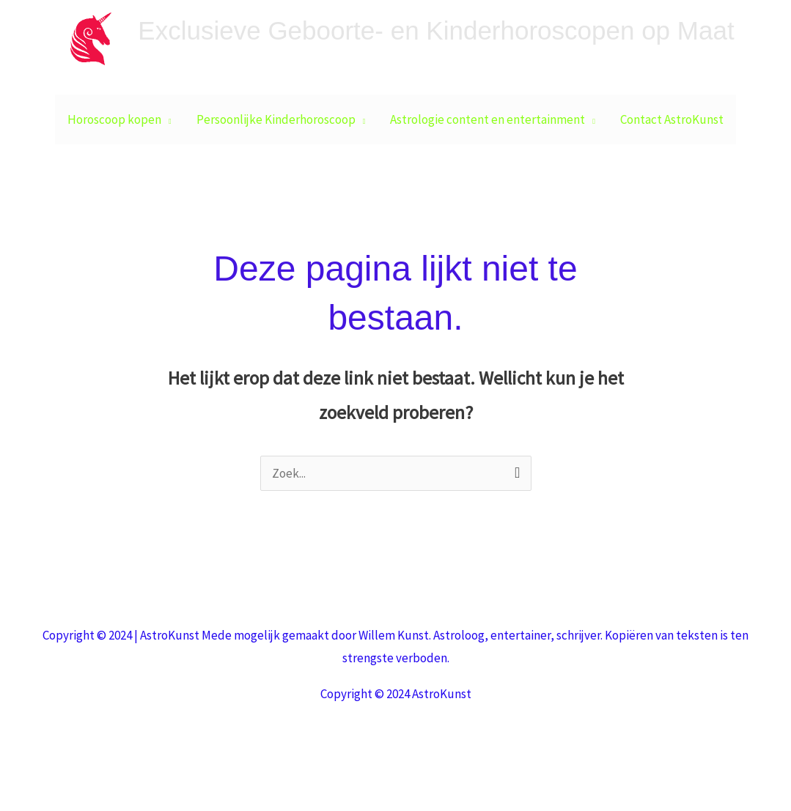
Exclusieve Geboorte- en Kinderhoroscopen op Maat (436, 30)
